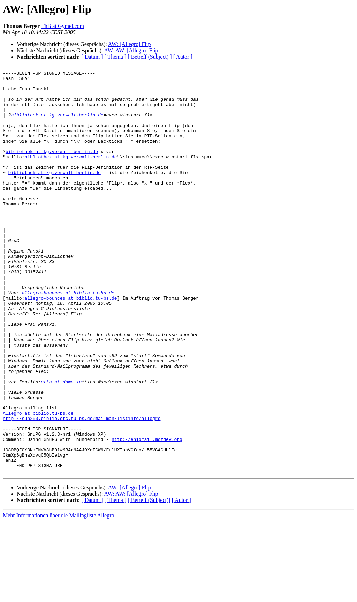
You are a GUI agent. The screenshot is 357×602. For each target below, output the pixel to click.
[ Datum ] (92, 57)
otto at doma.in (61, 444)
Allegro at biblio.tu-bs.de (38, 482)
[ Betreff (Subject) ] (150, 57)
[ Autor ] (182, 57)
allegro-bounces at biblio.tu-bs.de (68, 337)
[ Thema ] (116, 57)
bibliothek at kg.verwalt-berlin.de (57, 124)
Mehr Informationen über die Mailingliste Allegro (58, 596)
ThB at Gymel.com (62, 26)
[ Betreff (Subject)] (149, 581)
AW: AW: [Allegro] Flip (131, 50)
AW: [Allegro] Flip (129, 44)
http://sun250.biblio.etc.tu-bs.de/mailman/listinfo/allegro (81, 488)
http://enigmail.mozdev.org (147, 513)
